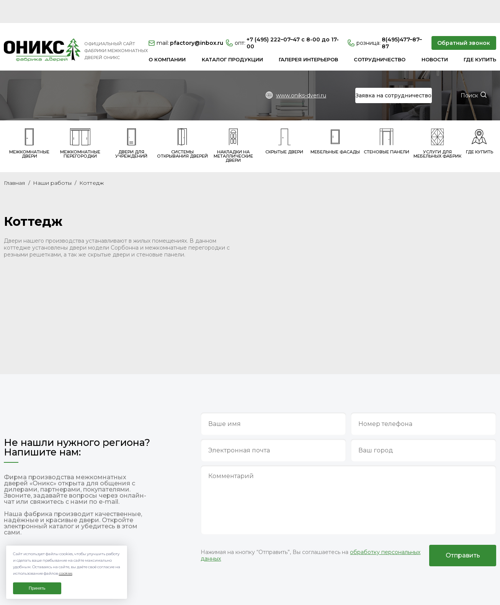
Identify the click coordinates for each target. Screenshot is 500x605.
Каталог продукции (232, 36)
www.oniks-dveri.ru (301, 72)
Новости (435, 36)
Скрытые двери (284, 118)
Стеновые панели (386, 118)
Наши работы (52, 159)
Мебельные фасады (335, 118)
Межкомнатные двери (29, 120)
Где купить (480, 36)
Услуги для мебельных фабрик (437, 120)
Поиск (469, 72)
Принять (37, 588)
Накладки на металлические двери (233, 122)
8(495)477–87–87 (385, 20)
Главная (14, 159)
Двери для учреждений (131, 120)
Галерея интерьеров (308, 36)
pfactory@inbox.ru (185, 19)
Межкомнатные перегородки (80, 120)
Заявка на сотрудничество (393, 72)
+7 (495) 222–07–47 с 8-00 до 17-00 (282, 20)
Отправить (463, 532)
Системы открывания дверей (182, 120)
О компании (167, 36)
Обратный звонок (463, 19)
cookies (65, 573)
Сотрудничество (379, 36)
